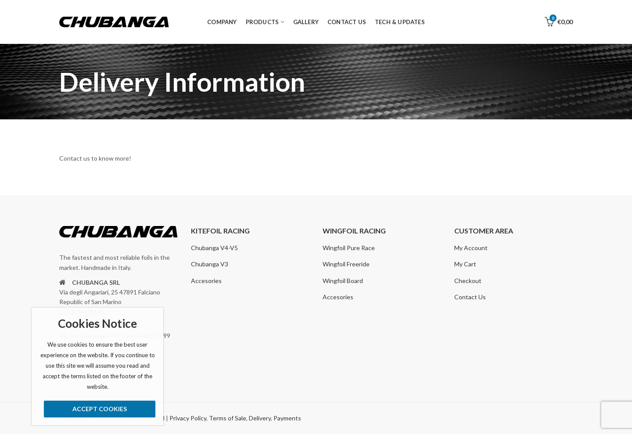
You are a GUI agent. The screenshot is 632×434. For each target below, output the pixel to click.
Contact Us (470, 297)
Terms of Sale (227, 418)
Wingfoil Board (343, 280)
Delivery (260, 418)
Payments (287, 418)
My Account (471, 247)
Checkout (467, 280)
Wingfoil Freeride (346, 264)
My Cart (465, 264)
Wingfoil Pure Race (349, 247)
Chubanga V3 (209, 264)
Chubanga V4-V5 (214, 247)
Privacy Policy (187, 418)
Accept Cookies (99, 408)
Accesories (206, 280)
